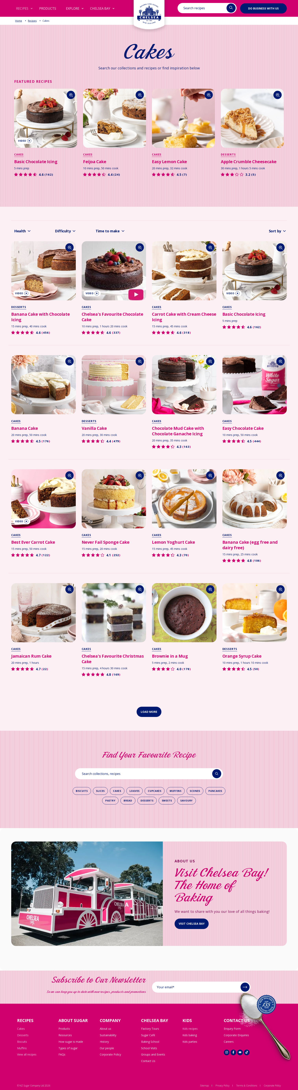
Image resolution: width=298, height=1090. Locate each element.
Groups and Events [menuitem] (153, 1054)
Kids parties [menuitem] (189, 1041)
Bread (128, 800)
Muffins (175, 791)
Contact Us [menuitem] (148, 1061)
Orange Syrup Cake (242, 656)
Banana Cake (24, 428)
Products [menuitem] (64, 1028)
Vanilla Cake (94, 428)
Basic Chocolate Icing (35, 161)
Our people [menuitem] (107, 1048)
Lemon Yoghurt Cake (173, 542)
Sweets (167, 800)
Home (18, 20)
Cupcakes (154, 791)
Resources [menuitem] (65, 1035)
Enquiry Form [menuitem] (232, 1028)
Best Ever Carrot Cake (33, 542)
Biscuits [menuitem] (22, 1041)
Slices (100, 791)
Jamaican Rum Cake (31, 656)
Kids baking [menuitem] (189, 1035)
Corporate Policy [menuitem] (110, 1054)
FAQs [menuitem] (61, 1054)
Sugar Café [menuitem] (148, 1035)
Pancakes (215, 791)
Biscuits (82, 791)
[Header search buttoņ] (231, 8)
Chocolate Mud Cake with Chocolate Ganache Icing (178, 431)
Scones (195, 791)
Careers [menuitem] (229, 1041)
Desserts (228, 154)
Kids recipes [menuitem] (190, 1028)
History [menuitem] (104, 1041)
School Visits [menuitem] (149, 1048)
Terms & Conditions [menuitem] (246, 1085)
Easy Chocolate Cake (243, 428)
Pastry (110, 800)
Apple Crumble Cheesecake (249, 161)
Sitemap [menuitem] (204, 1085)
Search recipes (194, 8)
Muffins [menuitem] (22, 1048)
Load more (149, 712)
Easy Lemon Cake (169, 161)
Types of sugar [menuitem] (68, 1048)
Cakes (19, 154)
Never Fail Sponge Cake (106, 542)
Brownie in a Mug (170, 656)
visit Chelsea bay (192, 923)
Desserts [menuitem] (23, 1035)
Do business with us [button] (263, 8)
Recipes (32, 20)
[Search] (71, 95)
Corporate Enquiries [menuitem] (236, 1035)
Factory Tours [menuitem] (150, 1028)
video (24, 141)
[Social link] (226, 1052)
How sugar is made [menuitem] (70, 1041)
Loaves (135, 791)
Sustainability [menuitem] (108, 1035)
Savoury (186, 800)
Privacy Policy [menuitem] (223, 1085)
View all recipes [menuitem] (26, 1054)
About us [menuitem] (105, 1028)
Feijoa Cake (94, 161)
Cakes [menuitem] (21, 1028)
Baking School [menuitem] (150, 1041)
